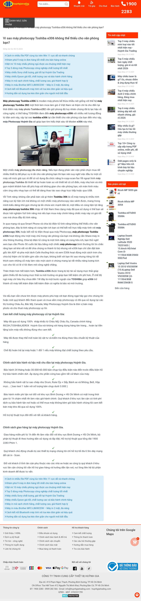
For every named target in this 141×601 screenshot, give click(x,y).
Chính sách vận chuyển (49, 541)
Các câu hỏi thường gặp (84, 541)
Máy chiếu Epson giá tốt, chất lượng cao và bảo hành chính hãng (38, 76)
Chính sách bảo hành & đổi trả (53, 537)
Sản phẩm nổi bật (117, 184)
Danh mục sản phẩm (16, 22)
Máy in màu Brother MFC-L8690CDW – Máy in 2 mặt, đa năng (37, 85)
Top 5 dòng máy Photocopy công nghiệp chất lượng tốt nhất (36, 68)
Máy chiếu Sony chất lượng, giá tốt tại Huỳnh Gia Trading (34, 72)
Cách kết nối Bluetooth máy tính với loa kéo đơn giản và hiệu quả (38, 89)
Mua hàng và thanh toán (50, 549)
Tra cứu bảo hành (82, 549)
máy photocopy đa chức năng (31, 170)
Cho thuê (103, 6)
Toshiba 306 (60, 196)
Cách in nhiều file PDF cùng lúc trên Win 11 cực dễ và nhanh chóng (40, 55)
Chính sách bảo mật (48, 545)
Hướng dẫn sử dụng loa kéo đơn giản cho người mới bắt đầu (36, 93)
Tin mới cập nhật (116, 35)
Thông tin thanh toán (83, 537)
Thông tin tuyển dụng (14, 545)
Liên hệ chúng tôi (12, 549)
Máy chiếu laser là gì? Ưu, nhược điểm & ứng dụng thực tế (128, 79)
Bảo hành (115, 6)
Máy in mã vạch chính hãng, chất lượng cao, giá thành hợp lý (36, 80)
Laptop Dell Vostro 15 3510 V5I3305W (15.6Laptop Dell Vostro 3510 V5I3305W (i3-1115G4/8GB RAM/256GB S (128, 273)
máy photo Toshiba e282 (32, 109)
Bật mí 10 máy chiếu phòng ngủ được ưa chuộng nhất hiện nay (37, 64)
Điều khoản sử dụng (48, 533)
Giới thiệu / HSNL (13, 533)
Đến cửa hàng (122, 288)
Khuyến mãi (79, 6)
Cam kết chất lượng (83, 533)
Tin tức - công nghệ (13, 541)
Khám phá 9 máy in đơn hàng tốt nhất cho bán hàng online (35, 60)
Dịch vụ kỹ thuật (12, 537)
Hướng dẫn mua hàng (83, 545)
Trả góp (91, 6)
